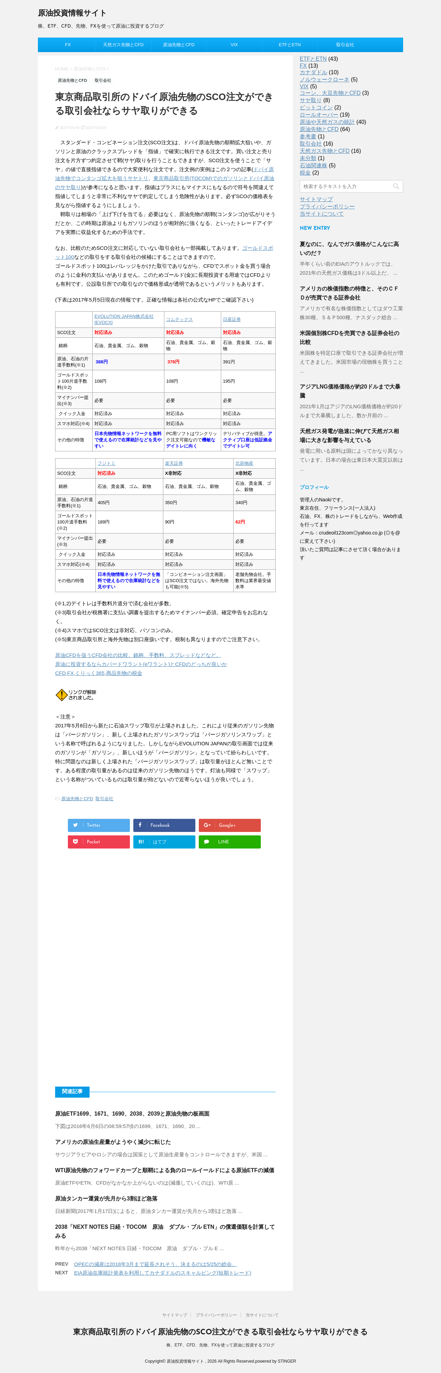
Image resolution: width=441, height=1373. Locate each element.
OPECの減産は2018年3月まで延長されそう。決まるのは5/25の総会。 (155, 1264)
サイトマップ (316, 199)
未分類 (308, 158)
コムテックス (179, 319)
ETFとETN (290, 44)
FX (68, 44)
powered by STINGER (275, 1361)
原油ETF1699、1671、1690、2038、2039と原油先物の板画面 (132, 1114)
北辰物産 (244, 463)
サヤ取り (311, 100)
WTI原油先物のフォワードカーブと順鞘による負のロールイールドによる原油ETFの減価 (164, 1170)
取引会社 (345, 44)
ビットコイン (316, 107)
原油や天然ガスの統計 (327, 122)
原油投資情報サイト (72, 14)
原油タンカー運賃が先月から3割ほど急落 (106, 1199)
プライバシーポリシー (327, 206)
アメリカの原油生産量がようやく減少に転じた (113, 1142)
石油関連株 (313, 165)
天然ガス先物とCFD (123, 44)
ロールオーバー (319, 115)
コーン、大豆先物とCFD (330, 93)
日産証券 (232, 319)
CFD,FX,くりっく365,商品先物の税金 (98, 673)
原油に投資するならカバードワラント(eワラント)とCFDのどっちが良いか (141, 664)
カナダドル (313, 72)
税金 (305, 173)
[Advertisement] (165, 919)
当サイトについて (322, 214)
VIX (234, 44)
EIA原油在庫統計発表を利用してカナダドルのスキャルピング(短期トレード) (162, 1273)
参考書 (308, 136)
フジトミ (106, 463)
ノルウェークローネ (324, 79)
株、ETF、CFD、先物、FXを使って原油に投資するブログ (220, 1345)
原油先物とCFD (179, 44)
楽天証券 (174, 463)
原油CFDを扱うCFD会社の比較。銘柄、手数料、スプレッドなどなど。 (138, 655)
